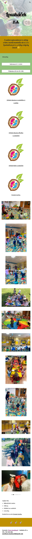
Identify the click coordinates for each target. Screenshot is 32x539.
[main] (16, 18)
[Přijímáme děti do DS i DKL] (16, 71)
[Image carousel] (16, 482)
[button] (2, 2)
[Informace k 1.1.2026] (16, 64)
